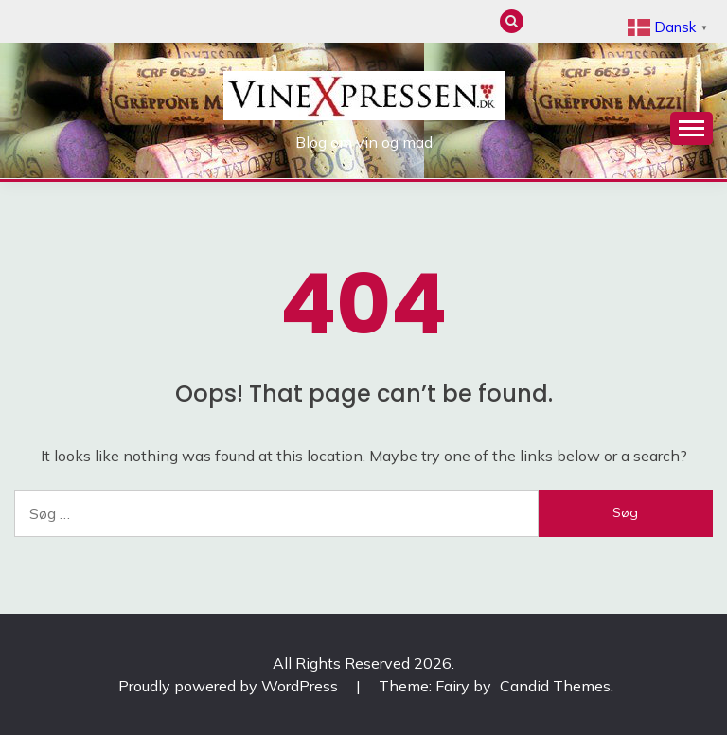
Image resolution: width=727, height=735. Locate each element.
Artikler (607, 21)
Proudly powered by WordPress (230, 685)
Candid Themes (555, 685)
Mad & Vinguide (576, 21)
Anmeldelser (545, 21)
